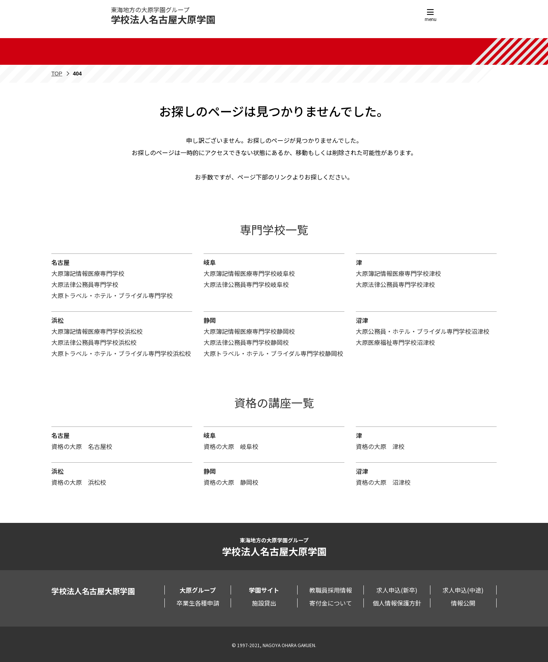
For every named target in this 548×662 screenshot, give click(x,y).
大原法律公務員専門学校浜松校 (94, 342)
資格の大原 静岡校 (231, 482)
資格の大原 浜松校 (78, 482)
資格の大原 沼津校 (383, 482)
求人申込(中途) (463, 590)
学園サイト (264, 590)
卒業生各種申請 (198, 603)
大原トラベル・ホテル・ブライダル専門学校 (112, 295)
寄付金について (330, 603)
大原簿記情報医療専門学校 (87, 273)
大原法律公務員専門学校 (84, 284)
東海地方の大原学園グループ (163, 15)
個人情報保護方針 (397, 603)
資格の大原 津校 (380, 446)
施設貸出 (264, 603)
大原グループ (198, 590)
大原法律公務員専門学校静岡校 (246, 342)
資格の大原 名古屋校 (81, 446)
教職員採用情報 (330, 590)
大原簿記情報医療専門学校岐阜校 (249, 273)
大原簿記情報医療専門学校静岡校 (249, 331)
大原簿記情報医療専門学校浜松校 (97, 331)
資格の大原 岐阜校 (231, 446)
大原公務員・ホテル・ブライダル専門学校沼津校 (422, 331)
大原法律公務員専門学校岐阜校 (246, 284)
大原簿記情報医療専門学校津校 (398, 273)
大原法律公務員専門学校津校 (395, 284)
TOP (56, 74)
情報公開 (463, 603)
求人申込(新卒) (396, 590)
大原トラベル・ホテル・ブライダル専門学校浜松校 (121, 353)
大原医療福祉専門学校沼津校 (395, 342)
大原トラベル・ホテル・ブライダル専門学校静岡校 (273, 353)
